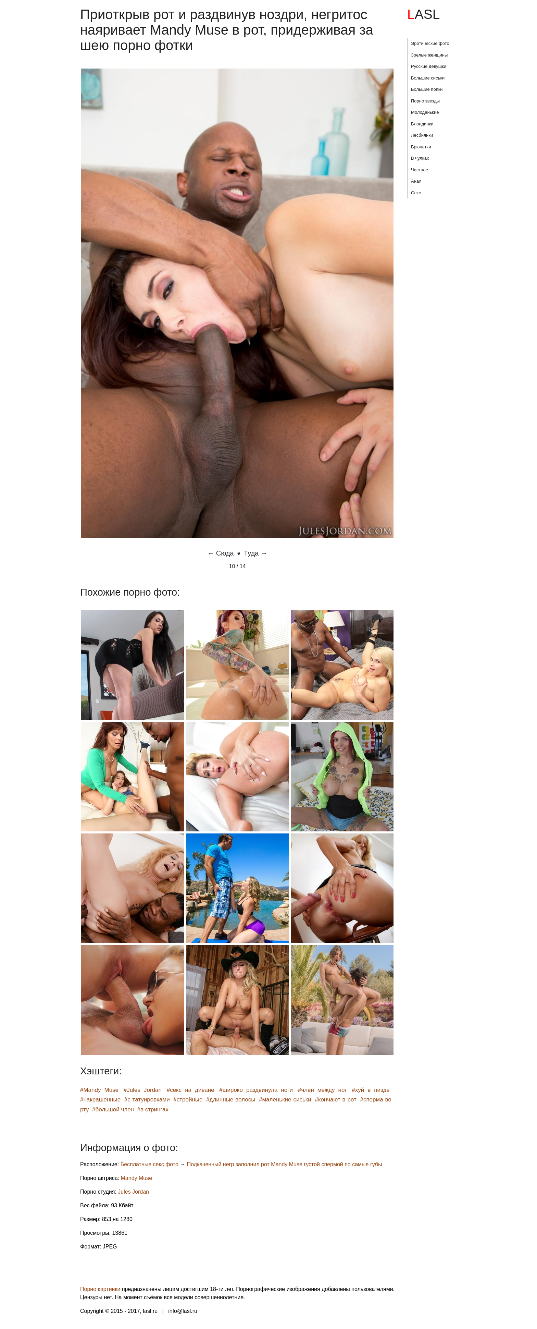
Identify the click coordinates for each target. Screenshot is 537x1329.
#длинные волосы (230, 1099)
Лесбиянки (422, 135)
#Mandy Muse (99, 1090)
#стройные (187, 1099)
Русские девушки (428, 66)
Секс (416, 192)
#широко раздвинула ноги (256, 1090)
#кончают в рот (336, 1099)
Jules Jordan (133, 1192)
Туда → (255, 553)
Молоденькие (425, 112)
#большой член (113, 1109)
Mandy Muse (136, 1178)
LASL (423, 14)
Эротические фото (430, 43)
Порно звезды (425, 100)
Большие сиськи (428, 78)
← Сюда (220, 553)
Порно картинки (100, 1289)
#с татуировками (147, 1099)
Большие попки (427, 89)
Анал (416, 181)
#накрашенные (100, 1099)
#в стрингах (152, 1109)
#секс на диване (190, 1090)
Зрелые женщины (429, 55)
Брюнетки (421, 146)
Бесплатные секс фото (149, 1164)
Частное (419, 169)
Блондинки (422, 123)
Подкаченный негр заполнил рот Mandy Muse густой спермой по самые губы (284, 1164)
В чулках (420, 158)
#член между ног (322, 1090)
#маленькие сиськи (285, 1099)
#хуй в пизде (371, 1090)
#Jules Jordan (143, 1090)
